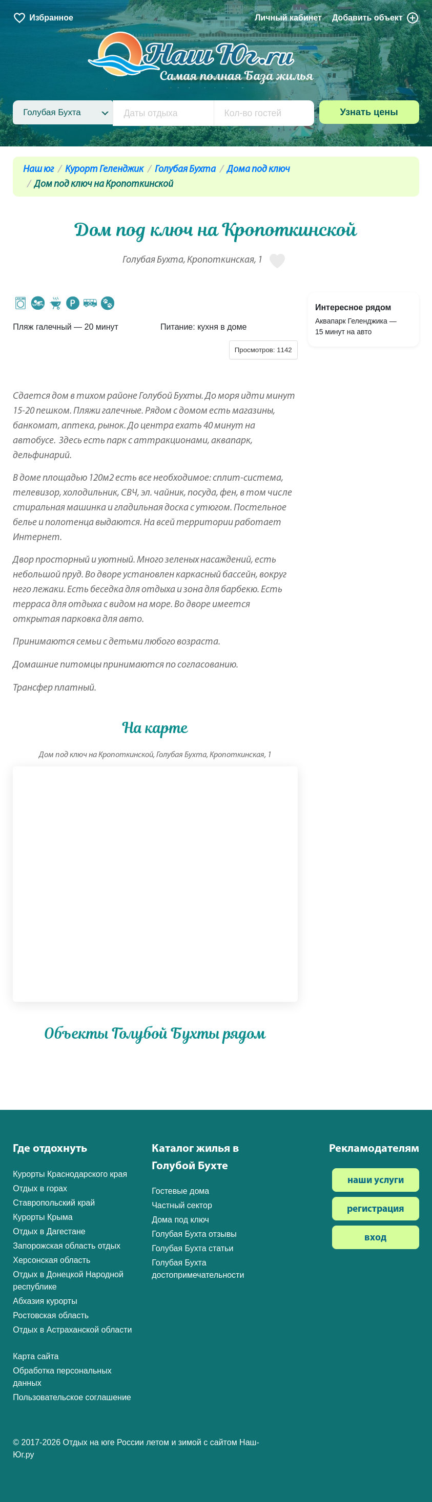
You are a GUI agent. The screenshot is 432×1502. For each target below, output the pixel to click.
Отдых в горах (40, 1188)
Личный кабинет (288, 17)
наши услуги (375, 1181)
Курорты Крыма (42, 1217)
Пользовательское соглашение (72, 1397)
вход (375, 1238)
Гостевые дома (180, 1191)
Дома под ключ (258, 170)
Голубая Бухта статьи (192, 1248)
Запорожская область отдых (66, 1245)
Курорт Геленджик (104, 170)
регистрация (375, 1209)
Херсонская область (51, 1260)
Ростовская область (51, 1315)
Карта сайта (35, 1356)
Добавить (375, 18)
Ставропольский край (54, 1202)
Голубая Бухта (185, 170)
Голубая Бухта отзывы (194, 1234)
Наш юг (38, 170)
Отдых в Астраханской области (72, 1329)
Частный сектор (182, 1205)
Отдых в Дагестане (49, 1231)
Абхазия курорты (45, 1301)
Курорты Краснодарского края (70, 1174)
